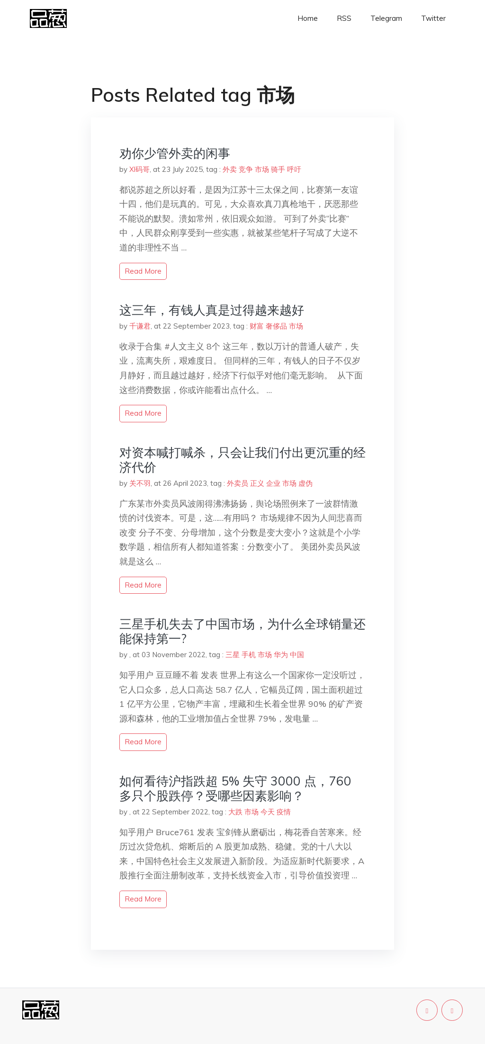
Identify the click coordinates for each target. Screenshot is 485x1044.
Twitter (433, 18)
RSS (344, 18)
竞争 (246, 169)
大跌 (235, 811)
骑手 (278, 169)
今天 (267, 811)
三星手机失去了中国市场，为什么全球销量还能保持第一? (242, 631)
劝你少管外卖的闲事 (174, 153)
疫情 (284, 811)
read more (143, 271)
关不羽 (140, 483)
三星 (232, 654)
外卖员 (237, 483)
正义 (257, 483)
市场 (262, 169)
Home (307, 18)
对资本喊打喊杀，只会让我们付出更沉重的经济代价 (242, 460)
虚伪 (305, 483)
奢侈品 (276, 325)
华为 (281, 654)
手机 (249, 654)
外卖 (230, 169)
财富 (257, 325)
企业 (273, 483)
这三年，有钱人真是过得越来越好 (211, 310)
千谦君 (140, 325)
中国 (297, 654)
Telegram (386, 18)
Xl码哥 (139, 169)
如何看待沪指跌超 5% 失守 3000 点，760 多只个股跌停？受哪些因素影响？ (235, 788)
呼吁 (294, 169)
